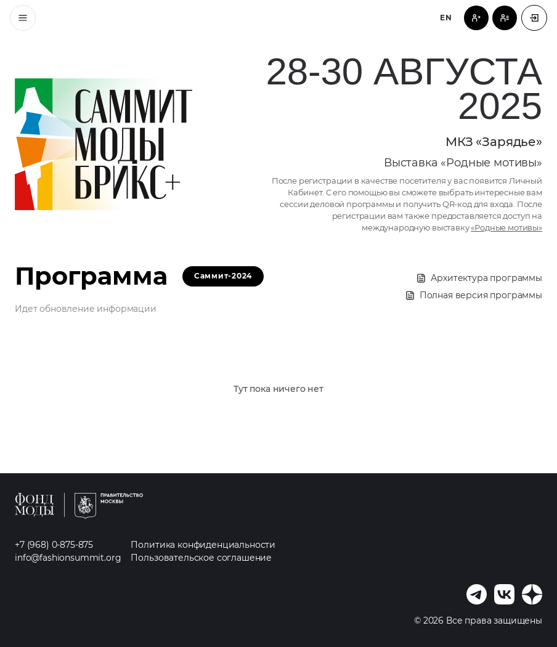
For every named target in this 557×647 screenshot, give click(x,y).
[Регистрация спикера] (504, 18)
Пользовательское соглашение (201, 557)
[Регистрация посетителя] (476, 18)
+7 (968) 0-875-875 (54, 544)
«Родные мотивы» (506, 227)
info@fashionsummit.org (68, 557)
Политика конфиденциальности (203, 544)
